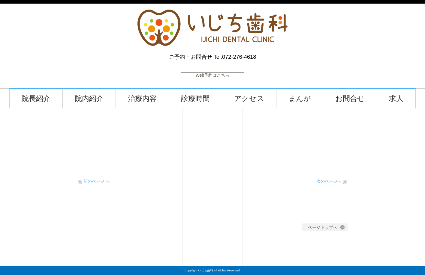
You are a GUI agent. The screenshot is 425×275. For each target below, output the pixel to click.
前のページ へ (93, 181)
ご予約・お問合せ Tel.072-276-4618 (212, 57)
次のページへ (332, 181)
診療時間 (197, 98)
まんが (301, 98)
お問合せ (351, 98)
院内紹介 (91, 98)
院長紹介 (37, 98)
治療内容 (144, 98)
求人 (398, 98)
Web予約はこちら (213, 75)
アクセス (251, 98)
